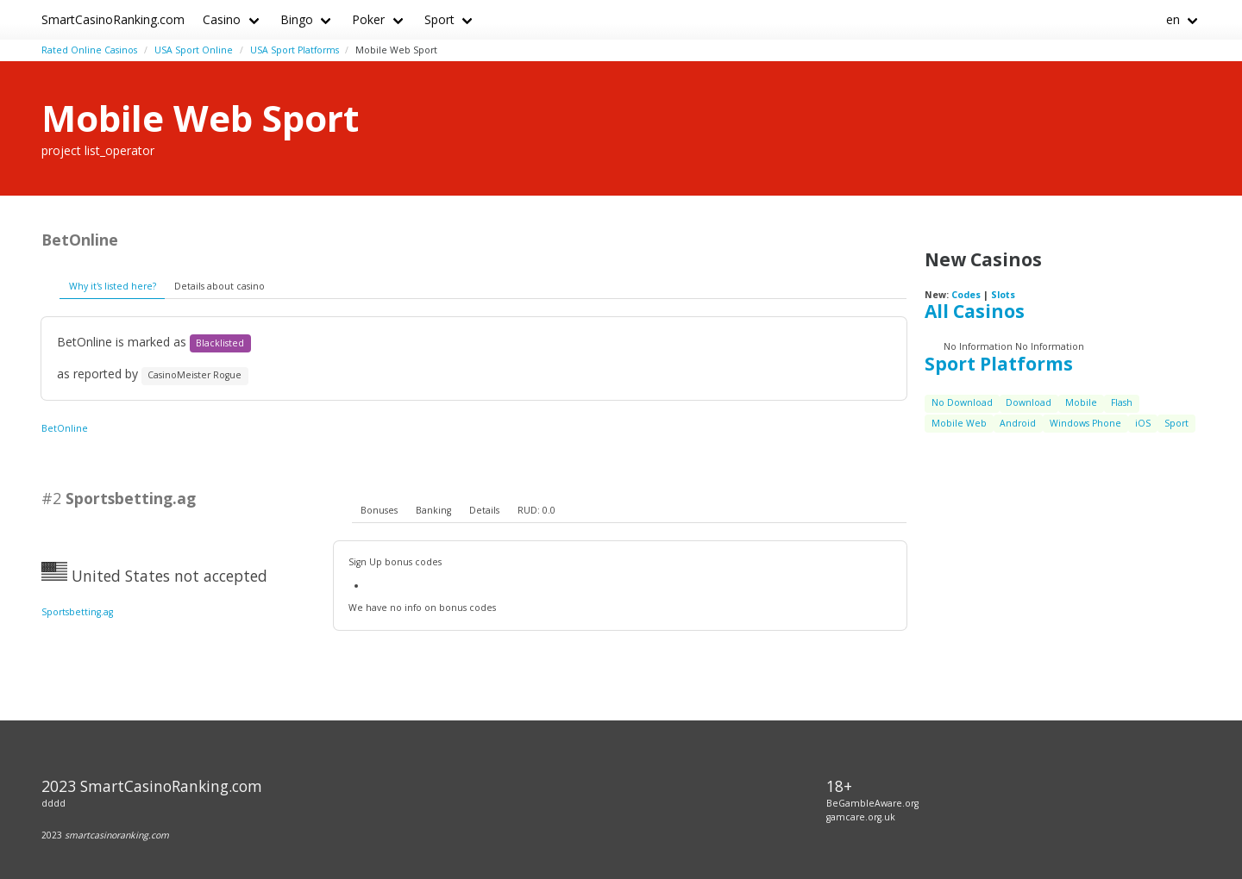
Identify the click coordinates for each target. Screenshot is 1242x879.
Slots (1003, 295)
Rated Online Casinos (89, 50)
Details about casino (219, 286)
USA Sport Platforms (294, 50)
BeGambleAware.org (872, 803)
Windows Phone (1085, 423)
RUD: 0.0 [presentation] (536, 510)
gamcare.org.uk (860, 817)
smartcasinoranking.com (117, 835)
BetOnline (64, 428)
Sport (439, 19)
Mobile (1081, 402)
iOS (1143, 423)
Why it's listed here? (112, 286)
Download (1028, 402)
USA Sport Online (193, 50)
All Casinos (975, 311)
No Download (962, 402)
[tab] (379, 511)
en (1173, 19)
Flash (1121, 402)
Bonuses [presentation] (379, 510)
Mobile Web (959, 423)
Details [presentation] (484, 510)
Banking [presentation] (433, 510)
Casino (222, 19)
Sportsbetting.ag (77, 612)
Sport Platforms (999, 364)
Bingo (296, 19)
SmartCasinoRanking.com (113, 19)
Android (1018, 423)
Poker (368, 19)
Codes (966, 295)
